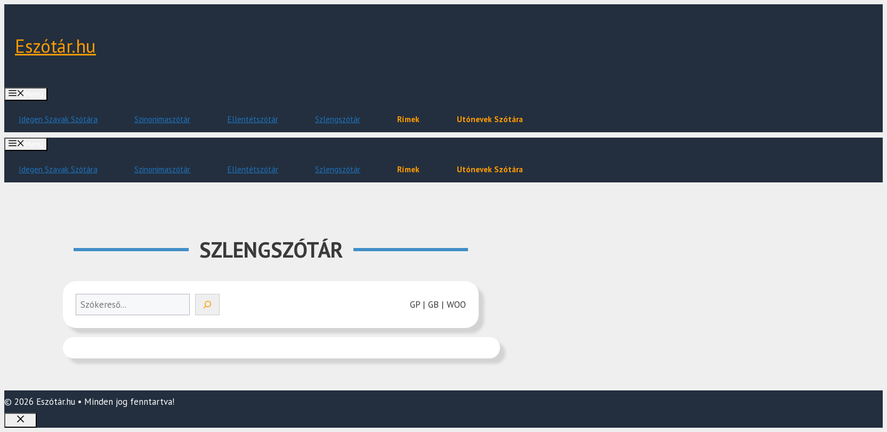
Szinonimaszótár (162, 119)
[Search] (207, 304)
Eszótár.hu (55, 46)
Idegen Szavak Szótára (58, 119)
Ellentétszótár (253, 119)
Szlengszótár (337, 119)
